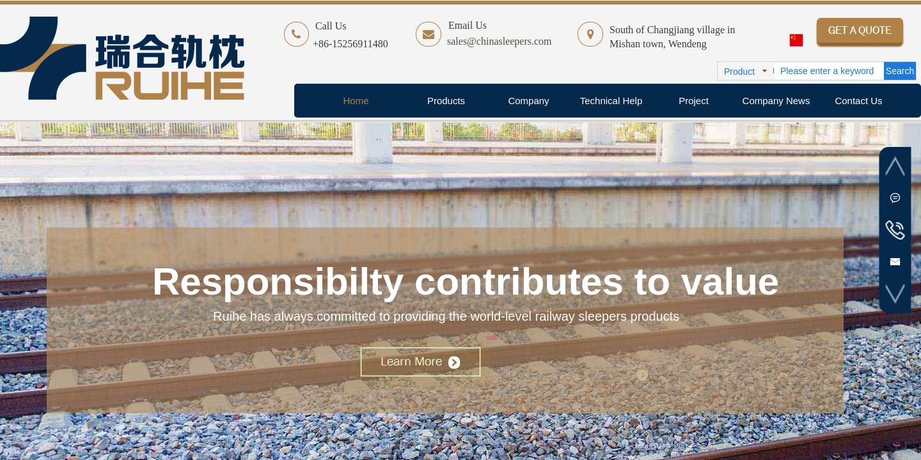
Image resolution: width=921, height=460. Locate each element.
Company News (776, 100)
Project (694, 100)
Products (446, 100)
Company (528, 100)
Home (355, 100)
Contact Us (858, 100)
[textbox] (829, 71)
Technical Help (611, 100)
